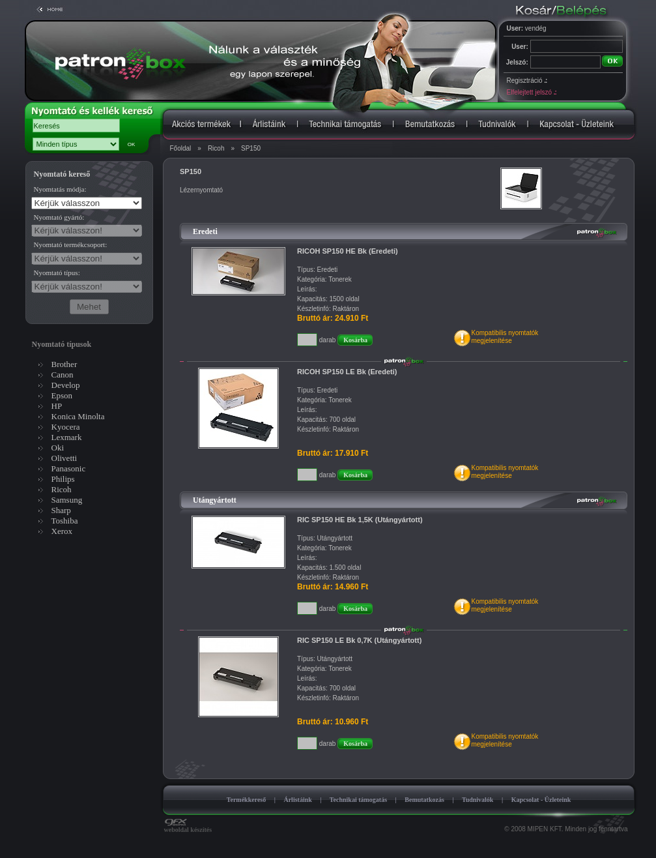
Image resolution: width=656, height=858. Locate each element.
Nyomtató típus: (57, 272)
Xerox (62, 531)
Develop (65, 385)
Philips (63, 479)
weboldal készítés (188, 826)
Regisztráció (527, 80)
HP (57, 406)
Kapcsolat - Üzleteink (541, 799)
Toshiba (64, 520)
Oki (57, 447)
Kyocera (65, 427)
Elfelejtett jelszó (531, 92)
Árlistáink (297, 799)
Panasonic (68, 468)
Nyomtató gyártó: (59, 217)
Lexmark (66, 437)
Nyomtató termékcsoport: (70, 244)
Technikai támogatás (358, 799)
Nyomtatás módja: (60, 189)
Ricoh (216, 148)
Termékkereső (246, 799)
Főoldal (181, 148)
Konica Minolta (78, 416)
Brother (64, 364)
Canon (62, 374)
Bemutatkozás (424, 799)
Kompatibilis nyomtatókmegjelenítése (504, 336)
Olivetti (64, 458)
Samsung (67, 500)
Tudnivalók (478, 799)
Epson (62, 395)
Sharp (61, 510)
